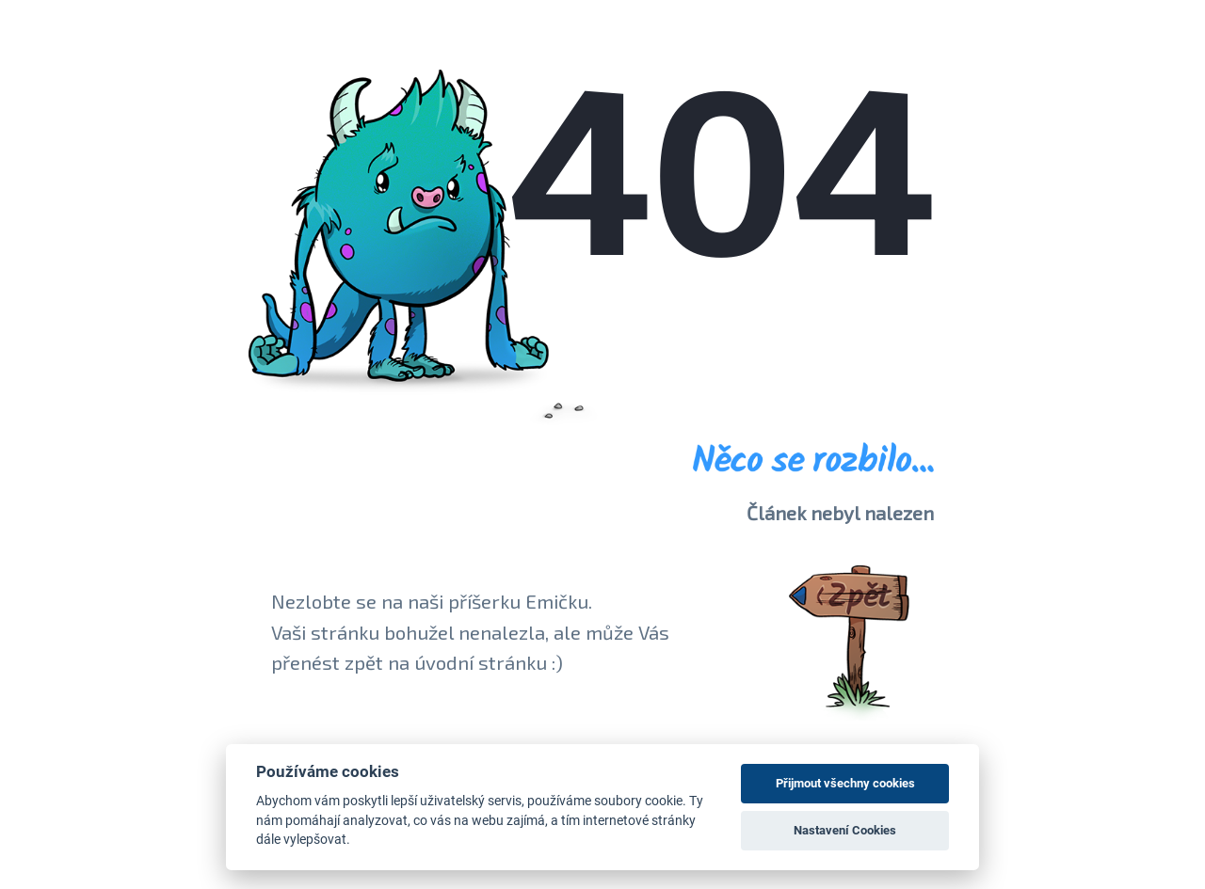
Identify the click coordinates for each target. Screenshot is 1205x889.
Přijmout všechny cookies (845, 783)
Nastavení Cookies (845, 830)
